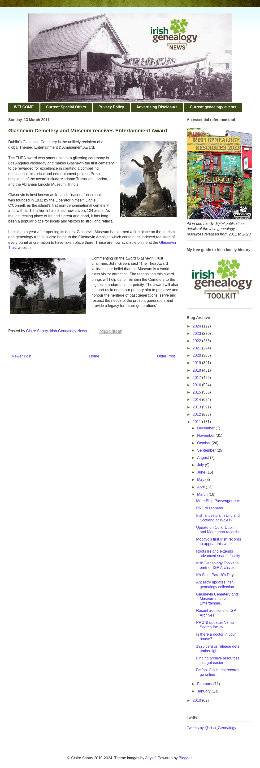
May (201, 480)
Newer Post (21, 356)
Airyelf (150, 758)
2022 (197, 341)
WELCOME (24, 107)
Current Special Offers (66, 107)
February (205, 684)
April (201, 487)
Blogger (185, 758)
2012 (197, 414)
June (201, 472)
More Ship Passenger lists (218, 501)
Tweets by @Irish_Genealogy (211, 728)
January (204, 691)
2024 (197, 326)
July (201, 465)
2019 (197, 363)
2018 (197, 370)
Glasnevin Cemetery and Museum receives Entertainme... (217, 598)
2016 (197, 385)
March (203, 494)
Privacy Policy (111, 107)
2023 (197, 334)
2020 (197, 355)
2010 (197, 700)
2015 (197, 392)
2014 (197, 400)
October (204, 443)
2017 (197, 378)
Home (94, 356)
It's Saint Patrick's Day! (215, 575)
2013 (197, 407)
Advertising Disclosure (157, 107)
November (206, 435)
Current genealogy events (213, 107)
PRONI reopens (209, 508)
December (206, 428)
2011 (197, 422)
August (203, 458)
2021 (197, 348)
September (207, 450)
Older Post (166, 356)
